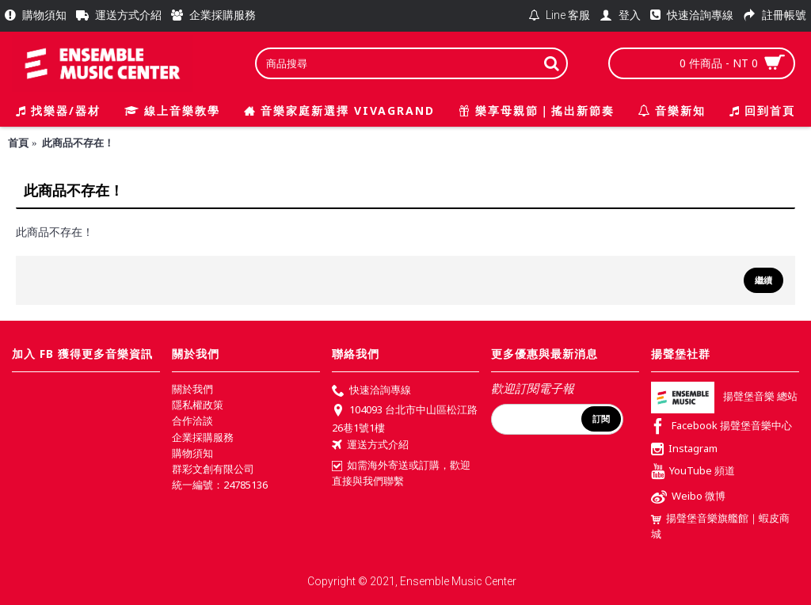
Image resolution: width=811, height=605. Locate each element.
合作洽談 (192, 420)
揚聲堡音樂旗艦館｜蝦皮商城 (720, 526)
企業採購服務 (203, 437)
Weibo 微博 (688, 497)
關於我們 (192, 389)
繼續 (763, 280)
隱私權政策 (197, 405)
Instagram (684, 450)
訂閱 (601, 419)
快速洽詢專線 (371, 391)
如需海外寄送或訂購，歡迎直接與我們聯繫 (401, 473)
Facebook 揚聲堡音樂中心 (721, 427)
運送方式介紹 (370, 446)
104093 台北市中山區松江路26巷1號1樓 (405, 418)
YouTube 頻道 (693, 472)
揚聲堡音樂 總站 (724, 397)
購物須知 (192, 453)
